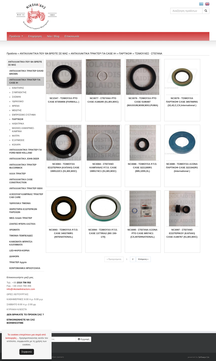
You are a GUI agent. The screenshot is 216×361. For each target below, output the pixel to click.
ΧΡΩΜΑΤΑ (14, 230)
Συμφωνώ (27, 351)
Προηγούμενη (114, 259)
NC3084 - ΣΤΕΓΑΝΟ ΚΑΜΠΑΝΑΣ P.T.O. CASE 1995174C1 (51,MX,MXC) (103, 167)
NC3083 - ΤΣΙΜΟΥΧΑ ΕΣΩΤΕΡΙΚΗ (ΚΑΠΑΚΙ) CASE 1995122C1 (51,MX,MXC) (63, 167)
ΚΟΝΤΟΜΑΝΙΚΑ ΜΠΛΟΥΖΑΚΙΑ (24, 268)
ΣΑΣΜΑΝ (16, 97)
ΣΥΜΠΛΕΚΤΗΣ (19, 92)
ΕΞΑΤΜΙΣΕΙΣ (18, 140)
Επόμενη (143, 259)
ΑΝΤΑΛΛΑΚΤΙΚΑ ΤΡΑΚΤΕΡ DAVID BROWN (26, 72)
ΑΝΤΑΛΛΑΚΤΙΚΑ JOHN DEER (24, 158)
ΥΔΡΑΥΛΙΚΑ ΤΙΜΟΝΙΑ (20, 203)
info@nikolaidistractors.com (21, 289)
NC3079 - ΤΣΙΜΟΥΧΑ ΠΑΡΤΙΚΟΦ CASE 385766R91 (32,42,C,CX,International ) (182, 102)
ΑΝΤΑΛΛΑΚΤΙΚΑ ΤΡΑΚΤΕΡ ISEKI (26, 188)
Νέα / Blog (53, 36)
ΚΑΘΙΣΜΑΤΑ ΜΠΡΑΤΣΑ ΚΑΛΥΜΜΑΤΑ (21, 243)
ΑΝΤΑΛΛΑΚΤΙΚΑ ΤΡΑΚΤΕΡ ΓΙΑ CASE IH (93, 53)
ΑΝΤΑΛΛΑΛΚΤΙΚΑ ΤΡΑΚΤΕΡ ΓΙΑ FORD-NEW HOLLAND (25, 151)
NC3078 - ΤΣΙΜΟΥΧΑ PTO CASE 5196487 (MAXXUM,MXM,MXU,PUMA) (142, 102)
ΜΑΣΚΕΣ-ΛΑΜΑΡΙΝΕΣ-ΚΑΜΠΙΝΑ (23, 129)
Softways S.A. (203, 357)
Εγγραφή (83, 339)
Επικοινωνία (72, 36)
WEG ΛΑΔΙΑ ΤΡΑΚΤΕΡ (20, 218)
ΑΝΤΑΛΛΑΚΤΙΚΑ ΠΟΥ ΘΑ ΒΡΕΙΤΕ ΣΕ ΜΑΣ (44, 53)
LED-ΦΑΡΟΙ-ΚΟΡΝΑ (19, 250)
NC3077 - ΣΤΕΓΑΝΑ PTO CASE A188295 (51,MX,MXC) (102, 100)
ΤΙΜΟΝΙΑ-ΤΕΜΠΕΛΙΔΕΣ (21, 235)
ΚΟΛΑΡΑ (16, 144)
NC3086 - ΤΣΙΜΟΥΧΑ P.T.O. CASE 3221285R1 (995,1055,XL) (142, 167)
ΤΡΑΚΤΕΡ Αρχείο (18, 262)
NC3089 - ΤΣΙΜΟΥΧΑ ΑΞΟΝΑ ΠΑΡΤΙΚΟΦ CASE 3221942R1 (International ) (182, 167)
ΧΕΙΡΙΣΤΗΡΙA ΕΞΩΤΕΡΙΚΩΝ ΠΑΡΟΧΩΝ (23, 210)
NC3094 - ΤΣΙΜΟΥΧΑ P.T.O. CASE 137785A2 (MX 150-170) (103, 233)
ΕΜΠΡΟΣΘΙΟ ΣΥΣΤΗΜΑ (24, 115)
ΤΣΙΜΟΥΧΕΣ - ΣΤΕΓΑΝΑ (148, 53)
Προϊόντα (14, 36)
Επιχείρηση (35, 36)
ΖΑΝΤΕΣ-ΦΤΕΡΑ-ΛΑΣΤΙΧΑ (22, 224)
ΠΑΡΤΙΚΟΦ (125, 53)
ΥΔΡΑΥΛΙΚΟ (18, 101)
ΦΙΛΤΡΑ (16, 136)
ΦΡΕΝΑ (16, 106)
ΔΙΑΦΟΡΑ (14, 256)
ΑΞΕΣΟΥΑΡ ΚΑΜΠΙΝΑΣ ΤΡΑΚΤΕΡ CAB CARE (26, 196)
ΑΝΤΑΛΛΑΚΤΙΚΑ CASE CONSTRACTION (21, 181)
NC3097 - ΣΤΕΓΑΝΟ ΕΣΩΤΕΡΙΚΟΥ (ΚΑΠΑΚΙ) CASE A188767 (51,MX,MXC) (181, 233)
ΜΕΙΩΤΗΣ (17, 110)
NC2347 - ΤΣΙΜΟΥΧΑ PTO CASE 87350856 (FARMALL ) (63, 100)
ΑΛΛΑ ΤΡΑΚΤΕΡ (17, 173)
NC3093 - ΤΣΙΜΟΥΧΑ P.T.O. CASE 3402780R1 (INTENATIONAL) (63, 233)
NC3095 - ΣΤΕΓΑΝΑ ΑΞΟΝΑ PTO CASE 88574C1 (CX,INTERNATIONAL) (143, 233)
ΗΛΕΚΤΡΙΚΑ (18, 123)
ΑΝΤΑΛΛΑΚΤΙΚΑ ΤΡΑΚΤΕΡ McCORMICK (22, 166)
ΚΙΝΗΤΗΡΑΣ (18, 88)
